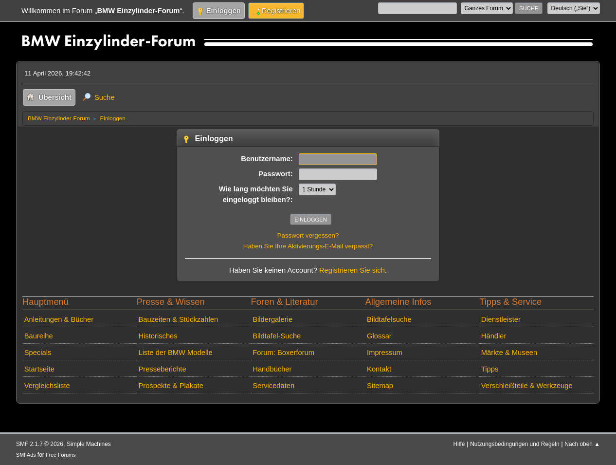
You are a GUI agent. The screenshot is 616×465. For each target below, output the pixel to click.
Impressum (384, 352)
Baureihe (38, 336)
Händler (494, 336)
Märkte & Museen (509, 352)
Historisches (157, 336)
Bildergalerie (272, 319)
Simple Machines (89, 444)
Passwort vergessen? (308, 235)
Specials (38, 352)
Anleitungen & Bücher (58, 319)
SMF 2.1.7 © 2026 (39, 444)
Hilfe (459, 444)
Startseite (39, 369)
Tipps (489, 369)
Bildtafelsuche (389, 319)
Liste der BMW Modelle (175, 352)
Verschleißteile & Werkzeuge (527, 386)
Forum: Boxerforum (283, 352)
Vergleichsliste (47, 386)
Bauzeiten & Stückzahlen (178, 319)
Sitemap (380, 386)
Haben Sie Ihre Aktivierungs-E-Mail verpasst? (308, 246)
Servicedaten (273, 386)
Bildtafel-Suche (277, 336)
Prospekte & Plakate (170, 386)
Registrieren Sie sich (352, 270)
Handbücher (272, 369)
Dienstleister (501, 319)
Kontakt (379, 369)
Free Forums (60, 455)
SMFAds (26, 455)
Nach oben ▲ (582, 444)
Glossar (379, 336)
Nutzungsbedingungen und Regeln (514, 444)
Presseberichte (162, 369)
